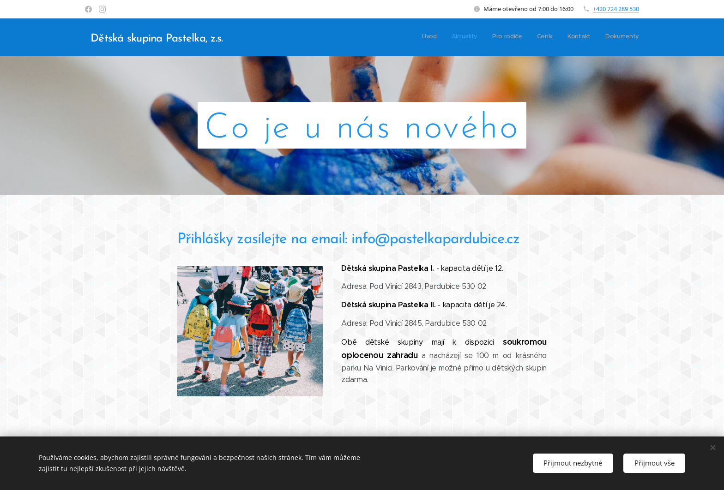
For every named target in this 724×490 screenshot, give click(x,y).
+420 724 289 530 (616, 9)
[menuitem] (568, 37)
